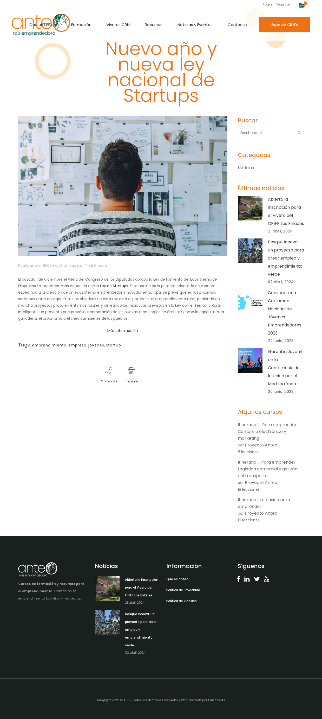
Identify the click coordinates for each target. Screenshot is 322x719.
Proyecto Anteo (261, 445)
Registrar (283, 4)
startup (113, 345)
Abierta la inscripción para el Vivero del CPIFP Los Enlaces (141, 587)
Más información (122, 330)
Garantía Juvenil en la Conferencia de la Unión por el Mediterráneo (285, 368)
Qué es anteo (177, 579)
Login (267, 4)
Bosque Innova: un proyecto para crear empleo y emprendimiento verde (286, 258)
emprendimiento (49, 345)
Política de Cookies (181, 601)
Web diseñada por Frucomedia (203, 700)
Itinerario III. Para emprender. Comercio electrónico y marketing (267, 431)
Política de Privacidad (183, 590)
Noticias (68, 265)
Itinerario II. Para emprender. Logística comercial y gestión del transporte (267, 469)
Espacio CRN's (284, 24)
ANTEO (125, 700)
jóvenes (96, 345)
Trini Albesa (96, 265)
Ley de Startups (114, 285)
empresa (77, 345)
